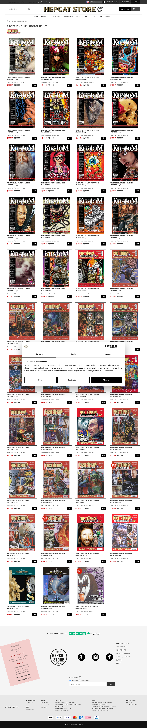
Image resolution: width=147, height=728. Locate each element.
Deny (40, 380)
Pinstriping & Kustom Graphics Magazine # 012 (121, 501)
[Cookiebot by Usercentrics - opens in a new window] (107, 346)
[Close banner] (122, 346)
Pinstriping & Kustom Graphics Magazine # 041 (87, 131)
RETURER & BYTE (123, 653)
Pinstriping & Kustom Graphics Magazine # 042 (53, 131)
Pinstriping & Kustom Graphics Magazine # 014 (53, 501)
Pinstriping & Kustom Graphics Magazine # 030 (53, 290)
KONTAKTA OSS (122, 647)
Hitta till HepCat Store (24, 679)
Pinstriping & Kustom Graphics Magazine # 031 (18, 290)
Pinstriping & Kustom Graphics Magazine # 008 (87, 554)
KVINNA (85, 17)
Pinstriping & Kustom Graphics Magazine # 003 (87, 607)
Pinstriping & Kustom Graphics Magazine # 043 (18, 131)
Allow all (106, 380)
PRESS (118, 663)
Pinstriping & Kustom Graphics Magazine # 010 (53, 554)
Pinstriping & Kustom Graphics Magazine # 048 (18, 78)
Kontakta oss (12, 707)
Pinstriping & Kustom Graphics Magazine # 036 (121, 184)
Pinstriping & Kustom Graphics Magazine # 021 (87, 396)
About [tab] (107, 354)
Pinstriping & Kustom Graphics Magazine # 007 (121, 554)
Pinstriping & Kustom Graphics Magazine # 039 (18, 184)
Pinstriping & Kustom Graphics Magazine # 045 (87, 78)
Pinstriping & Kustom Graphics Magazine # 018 (53, 448)
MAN (78, 17)
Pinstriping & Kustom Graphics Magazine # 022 (53, 396)
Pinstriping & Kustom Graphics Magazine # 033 (87, 237)
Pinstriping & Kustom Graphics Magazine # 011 (18, 554)
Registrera (75, 681)
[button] (134, 9)
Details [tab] (73, 354)
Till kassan (124, 9)
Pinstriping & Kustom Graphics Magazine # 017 (87, 448)
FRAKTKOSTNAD (123, 657)
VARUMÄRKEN (55, 17)
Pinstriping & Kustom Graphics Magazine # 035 (18, 237)
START (36, 17)
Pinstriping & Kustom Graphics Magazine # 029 (87, 290)
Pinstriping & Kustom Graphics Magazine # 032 (121, 237)
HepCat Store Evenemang (23, 676)
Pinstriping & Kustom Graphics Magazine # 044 (121, 78)
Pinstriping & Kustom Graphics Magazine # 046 (53, 78)
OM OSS (119, 660)
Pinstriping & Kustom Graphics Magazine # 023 (18, 396)
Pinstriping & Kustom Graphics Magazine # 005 (53, 607)
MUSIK (94, 17)
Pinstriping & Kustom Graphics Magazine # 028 (121, 290)
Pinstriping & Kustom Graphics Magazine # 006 (18, 607)
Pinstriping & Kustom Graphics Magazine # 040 (121, 131)
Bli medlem (125, 2)
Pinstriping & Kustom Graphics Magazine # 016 (121, 448)
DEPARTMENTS (68, 17)
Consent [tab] (39, 354)
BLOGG (107, 17)
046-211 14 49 (29, 703)
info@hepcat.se (30, 709)
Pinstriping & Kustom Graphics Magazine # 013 (87, 501)
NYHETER (44, 17)
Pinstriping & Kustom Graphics (18, 21)
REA (100, 17)
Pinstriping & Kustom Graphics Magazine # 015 (18, 501)
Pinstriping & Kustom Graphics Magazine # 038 (53, 184)
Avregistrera (85, 681)
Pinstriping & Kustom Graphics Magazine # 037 (87, 184)
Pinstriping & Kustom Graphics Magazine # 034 (53, 237)
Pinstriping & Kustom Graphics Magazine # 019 (18, 448)
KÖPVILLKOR (121, 650)
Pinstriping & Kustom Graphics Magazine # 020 (121, 396)
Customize (73, 380)
